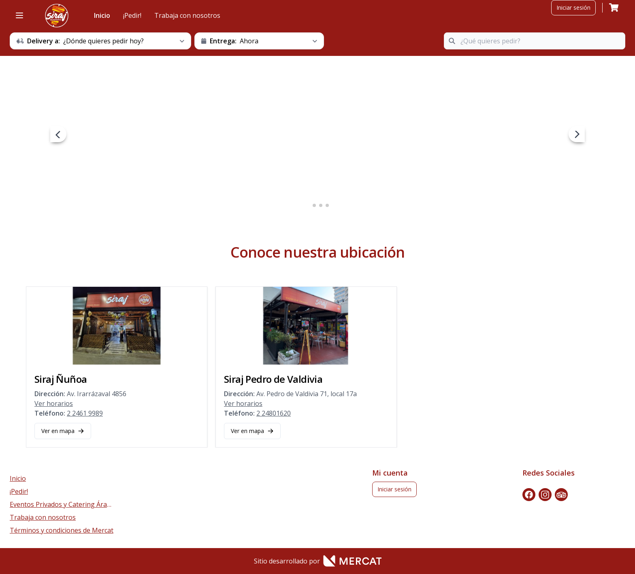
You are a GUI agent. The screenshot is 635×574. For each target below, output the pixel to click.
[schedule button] (100, 40)
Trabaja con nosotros (187, 15)
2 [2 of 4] (314, 205)
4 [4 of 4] (327, 205)
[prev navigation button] (58, 134)
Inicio (102, 15)
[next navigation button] (577, 134)
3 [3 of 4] (320, 205)
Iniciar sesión (573, 7)
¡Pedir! (132, 15)
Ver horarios (53, 403)
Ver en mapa (62, 431)
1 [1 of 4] (308, 205)
